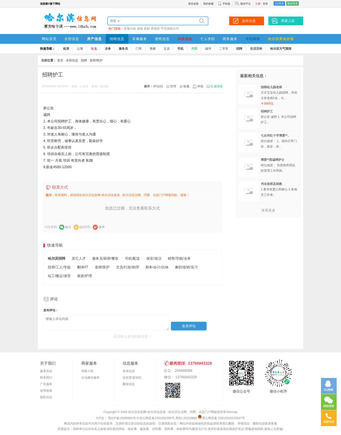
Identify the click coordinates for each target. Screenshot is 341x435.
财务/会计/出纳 (156, 267)
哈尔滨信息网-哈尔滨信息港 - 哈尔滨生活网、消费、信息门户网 (171, 412)
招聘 (239, 48)
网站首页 (49, 39)
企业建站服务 (90, 377)
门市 (139, 48)
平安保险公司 (170, 28)
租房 (66, 48)
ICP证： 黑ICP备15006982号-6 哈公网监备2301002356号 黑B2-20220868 (146, 418)
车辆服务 (139, 39)
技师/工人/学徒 (59, 267)
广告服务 (46, 384)
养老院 (155, 28)
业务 (108, 48)
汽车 (194, 48)
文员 (167, 48)
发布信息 (129, 371)
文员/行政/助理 (127, 267)
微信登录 (292, 3)
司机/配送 (132, 258)
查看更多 (268, 210)
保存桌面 (193, 3)
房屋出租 (130, 28)
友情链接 (46, 390)
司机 (180, 48)
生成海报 (217, 86)
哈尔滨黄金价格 (281, 39)
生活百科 (256, 48)
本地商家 (252, 39)
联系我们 (46, 377)
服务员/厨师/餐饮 (105, 258)
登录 (265, 3)
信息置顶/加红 (132, 377)
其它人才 (79, 258)
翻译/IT (82, 267)
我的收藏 (208, 3)
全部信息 (71, 39)
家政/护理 (84, 276)
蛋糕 (147, 28)
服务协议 (46, 371)
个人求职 (207, 39)
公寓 (80, 48)
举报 (200, 86)
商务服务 (230, 39)
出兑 (94, 48)
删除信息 (129, 384)
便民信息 (162, 39)
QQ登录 (279, 3)
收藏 (186, 86)
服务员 (123, 48)
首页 (60, 60)
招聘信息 (117, 39)
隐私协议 (46, 397)
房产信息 (94, 39)
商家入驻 (87, 371)
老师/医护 (96, 60)
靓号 (208, 48)
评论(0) (158, 86)
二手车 (223, 48)
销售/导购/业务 (179, 258)
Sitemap (231, 412)
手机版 (224, 3)
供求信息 (184, 39)
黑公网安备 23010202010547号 (221, 418)
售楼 (153, 48)
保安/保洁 (153, 258)
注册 (258, 3)
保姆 (140, 28)
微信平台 (245, 3)
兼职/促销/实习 (186, 267)
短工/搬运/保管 (59, 276)
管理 (173, 86)
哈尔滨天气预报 (280, 48)
